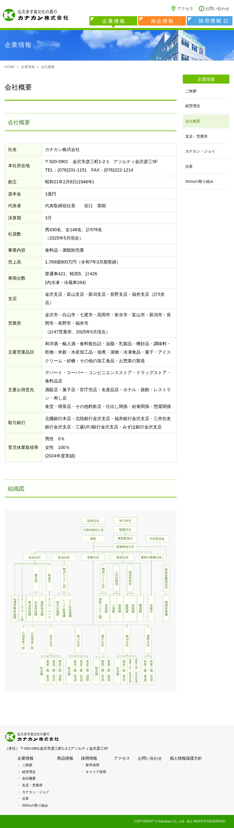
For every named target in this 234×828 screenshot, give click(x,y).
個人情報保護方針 (186, 758)
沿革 (189, 166)
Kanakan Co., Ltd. (171, 821)
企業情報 (113, 20)
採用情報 (209, 20)
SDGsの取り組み (199, 181)
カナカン (33, 736)
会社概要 (192, 121)
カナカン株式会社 (36, 15)
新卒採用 (92, 765)
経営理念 (192, 106)
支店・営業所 (196, 136)
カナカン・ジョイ (200, 151)
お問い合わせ (217, 9)
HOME (10, 67)
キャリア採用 (96, 772)
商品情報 (162, 20)
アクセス (185, 9)
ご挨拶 (190, 91)
